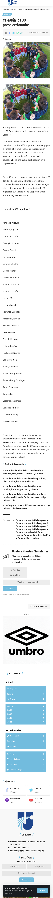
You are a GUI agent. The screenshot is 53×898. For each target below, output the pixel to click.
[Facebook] (14, 790)
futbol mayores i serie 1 (26, 532)
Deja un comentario (39, 606)
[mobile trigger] (5, 3)
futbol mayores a (23, 520)
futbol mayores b (40, 520)
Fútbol (7, 14)
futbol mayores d (40, 523)
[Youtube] (38, 800)
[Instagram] (14, 800)
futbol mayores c (23, 523)
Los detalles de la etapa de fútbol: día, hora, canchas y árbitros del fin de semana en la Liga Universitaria (24, 497)
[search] (48, 3)
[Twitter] (38, 790)
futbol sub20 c (24, 538)
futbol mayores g (23, 529)
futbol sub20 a (30, 535)
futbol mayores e (23, 526)
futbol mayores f (39, 526)
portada (35, 538)
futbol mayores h (40, 529)
